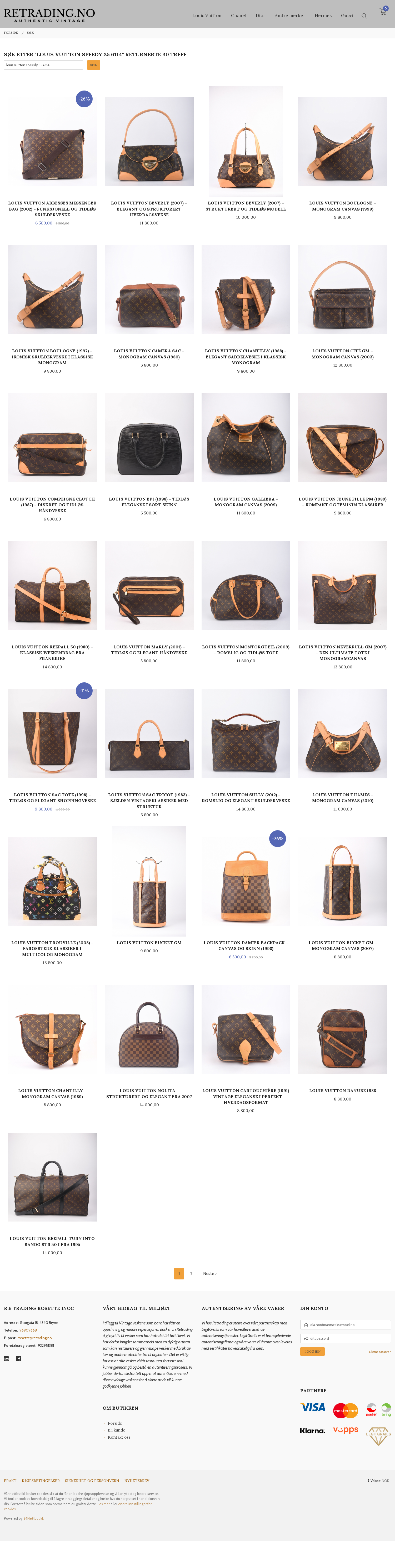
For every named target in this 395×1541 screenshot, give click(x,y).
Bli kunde (116, 1430)
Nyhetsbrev (136, 1480)
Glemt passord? (380, 1352)
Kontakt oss (119, 1437)
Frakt (10, 1480)
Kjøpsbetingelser (41, 1480)
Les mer (104, 1504)
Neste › (210, 1273)
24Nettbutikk (33, 1518)
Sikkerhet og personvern (92, 1480)
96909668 (28, 1330)
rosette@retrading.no (35, 1337)
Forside (115, 1423)
